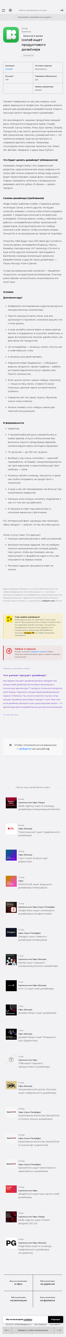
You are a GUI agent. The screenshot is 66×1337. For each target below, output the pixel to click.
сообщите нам (48, 601)
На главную (41, 1324)
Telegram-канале (38, 652)
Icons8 (8, 69)
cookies (28, 1319)
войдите (25, 748)
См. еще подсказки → (11, 715)
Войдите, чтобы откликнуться (33, 1330)
